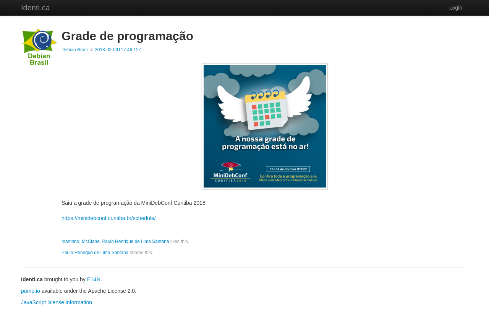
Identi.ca (35, 7)
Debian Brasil (75, 49)
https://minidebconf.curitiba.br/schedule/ (109, 218)
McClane (91, 241)
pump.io (30, 291)
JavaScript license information (56, 302)
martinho (70, 241)
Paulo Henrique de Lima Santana (135, 241)
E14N (93, 279)
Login (455, 8)
